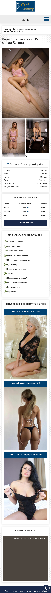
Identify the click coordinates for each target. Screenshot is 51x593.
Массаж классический (17, 282)
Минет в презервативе (17, 255)
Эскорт (10, 273)
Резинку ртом (13, 287)
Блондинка (42, 183)
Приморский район (32, 164)
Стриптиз (11, 292)
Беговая (15, 164)
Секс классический (16, 242)
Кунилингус (12, 264)
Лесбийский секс (15, 251)
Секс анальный (14, 246)
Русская (43, 187)
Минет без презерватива (18, 260)
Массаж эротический (17, 278)
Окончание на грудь (16, 269)
